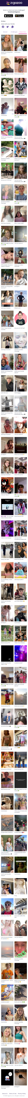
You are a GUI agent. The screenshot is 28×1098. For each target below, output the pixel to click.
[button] (12, 27)
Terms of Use (12, 1093)
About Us (4, 1093)
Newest (5, 32)
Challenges (14, 32)
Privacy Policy (22, 1093)
